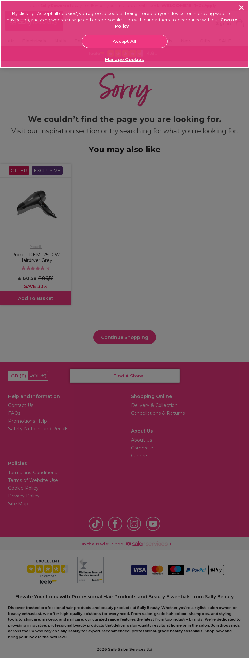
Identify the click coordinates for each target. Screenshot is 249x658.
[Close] (241, 7)
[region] (124, 34)
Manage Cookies (124, 59)
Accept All (124, 41)
